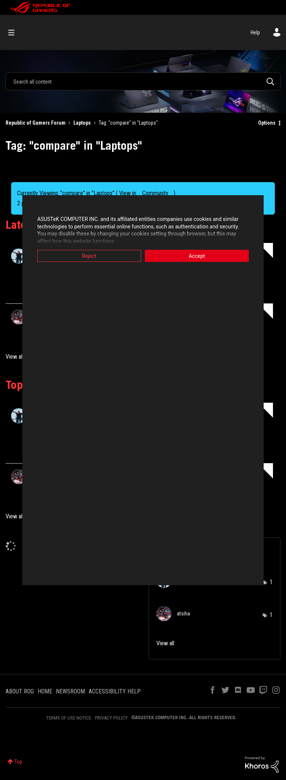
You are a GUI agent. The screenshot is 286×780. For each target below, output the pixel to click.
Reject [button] (89, 256)
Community (155, 193)
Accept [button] (197, 256)
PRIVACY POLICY (111, 718)
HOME (45, 691)
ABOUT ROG (20, 691)
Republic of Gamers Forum (36, 123)
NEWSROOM (70, 691)
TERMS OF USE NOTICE (68, 718)
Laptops (82, 123)
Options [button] (267, 123)
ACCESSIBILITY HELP (115, 691)
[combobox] (143, 81)
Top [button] (18, 762)
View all (14, 356)
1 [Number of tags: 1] (271, 582)
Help (255, 32)
